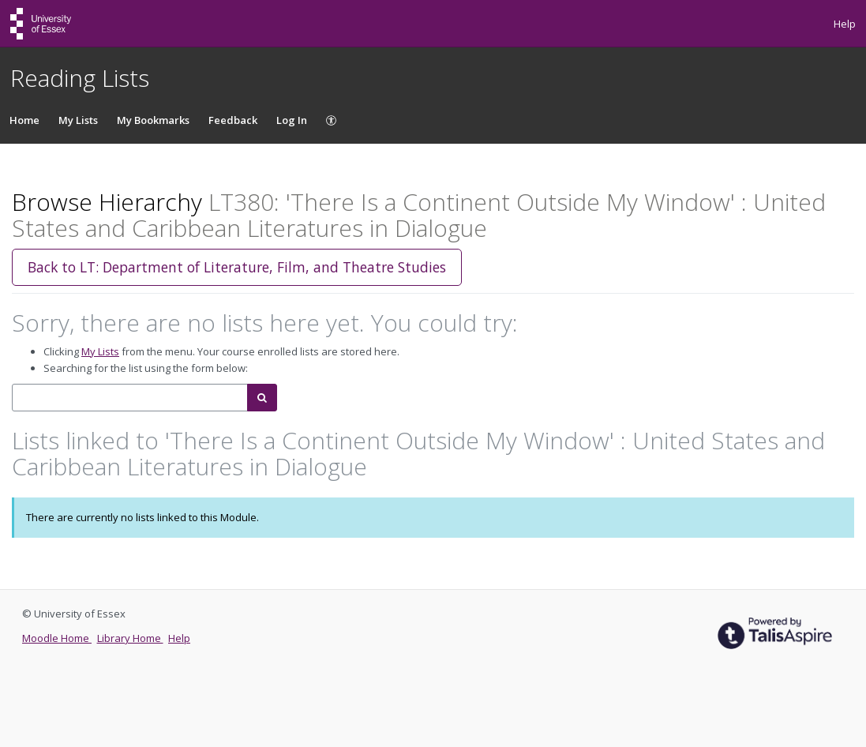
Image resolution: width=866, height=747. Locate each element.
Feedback (232, 120)
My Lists (78, 120)
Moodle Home (57, 638)
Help (845, 24)
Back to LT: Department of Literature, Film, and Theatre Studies (237, 266)
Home (24, 120)
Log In (291, 120)
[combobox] (130, 397)
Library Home (130, 638)
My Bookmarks (153, 120)
